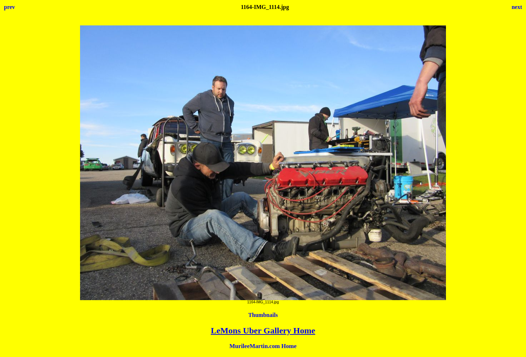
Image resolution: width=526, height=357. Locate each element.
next (517, 7)
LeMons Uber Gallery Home (263, 330)
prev (9, 7)
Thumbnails (263, 315)
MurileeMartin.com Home (263, 346)
